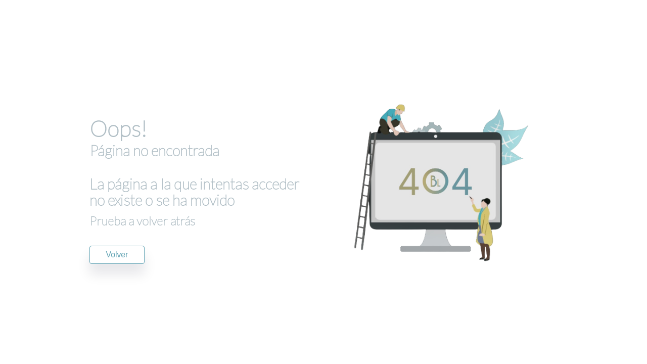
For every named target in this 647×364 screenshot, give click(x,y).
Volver (117, 254)
